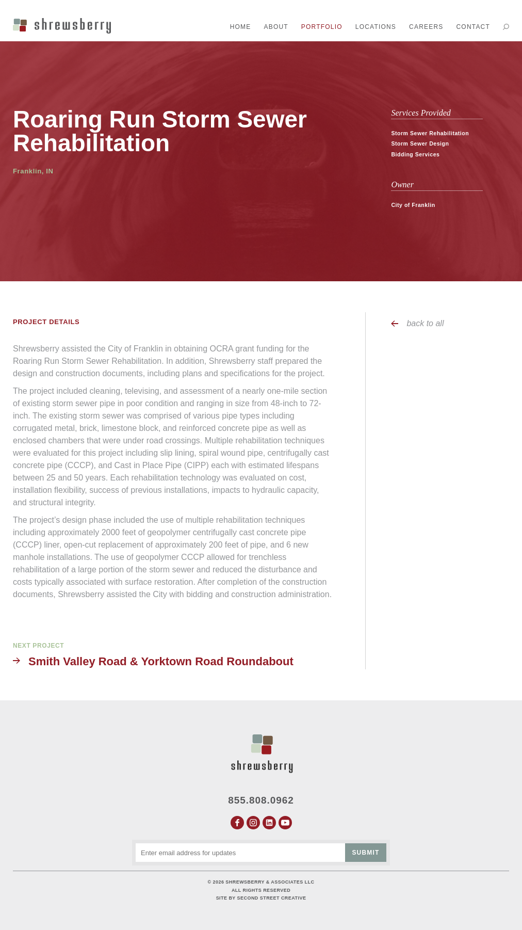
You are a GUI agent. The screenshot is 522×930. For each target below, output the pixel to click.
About (276, 26)
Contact (473, 26)
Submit (365, 852)
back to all (425, 323)
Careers (426, 26)
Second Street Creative (271, 898)
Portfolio (321, 26)
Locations (375, 26)
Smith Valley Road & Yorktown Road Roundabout (160, 661)
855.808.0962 (261, 800)
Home (240, 26)
